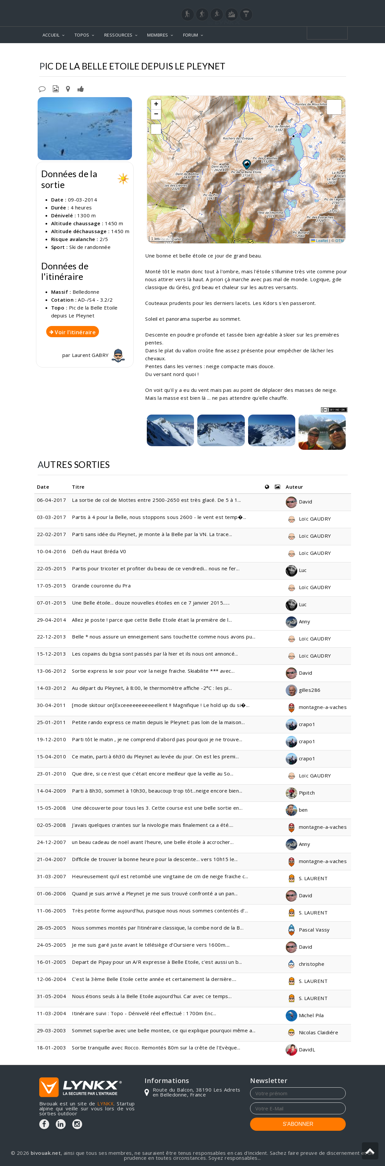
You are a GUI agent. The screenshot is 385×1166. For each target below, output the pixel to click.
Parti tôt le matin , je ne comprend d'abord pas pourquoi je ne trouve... (157, 739)
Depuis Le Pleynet (320, 53)
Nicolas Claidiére (312, 1032)
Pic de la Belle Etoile (261, 53)
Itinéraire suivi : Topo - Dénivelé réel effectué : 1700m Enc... (144, 1013)
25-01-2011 (51, 722)
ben (297, 809)
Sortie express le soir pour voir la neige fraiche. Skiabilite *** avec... (153, 670)
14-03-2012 (51, 688)
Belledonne (211, 53)
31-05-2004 (51, 996)
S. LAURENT (307, 878)
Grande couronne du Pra (101, 585)
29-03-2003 (51, 1030)
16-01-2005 (51, 962)
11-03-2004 (51, 1013)
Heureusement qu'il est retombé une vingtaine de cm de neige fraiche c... (160, 876)
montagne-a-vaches (316, 707)
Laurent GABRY (99, 355)
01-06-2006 (51, 893)
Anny (298, 621)
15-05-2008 (51, 807)
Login (313, 6)
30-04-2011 (51, 705)
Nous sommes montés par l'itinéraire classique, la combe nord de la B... (157, 927)
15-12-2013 (51, 653)
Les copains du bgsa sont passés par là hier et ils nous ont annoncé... (155, 653)
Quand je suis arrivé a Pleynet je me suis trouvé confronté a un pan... (155, 893)
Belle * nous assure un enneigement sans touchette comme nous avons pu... (163, 636)
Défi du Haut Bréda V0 (99, 551)
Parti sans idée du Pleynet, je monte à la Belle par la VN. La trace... (152, 534)
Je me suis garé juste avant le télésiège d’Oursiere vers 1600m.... (151, 944)
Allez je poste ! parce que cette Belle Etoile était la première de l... (152, 619)
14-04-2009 (51, 790)
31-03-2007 (51, 876)
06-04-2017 (51, 500)
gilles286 (303, 690)
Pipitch (300, 792)
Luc (296, 570)
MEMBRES (157, 35)
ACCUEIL (51, 35)
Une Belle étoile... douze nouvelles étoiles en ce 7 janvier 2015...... (151, 602)
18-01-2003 (51, 1047)
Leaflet (319, 241)
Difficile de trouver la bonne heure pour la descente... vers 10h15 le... (155, 859)
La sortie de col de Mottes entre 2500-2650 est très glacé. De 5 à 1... (156, 500)
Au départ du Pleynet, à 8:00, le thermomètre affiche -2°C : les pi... (152, 688)
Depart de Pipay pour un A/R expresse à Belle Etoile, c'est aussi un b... (157, 962)
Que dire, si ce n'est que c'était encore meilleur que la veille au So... (152, 773)
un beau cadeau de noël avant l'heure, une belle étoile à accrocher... (153, 842)
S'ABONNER (298, 1124)
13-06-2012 (51, 670)
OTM (340, 241)
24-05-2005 (51, 944)
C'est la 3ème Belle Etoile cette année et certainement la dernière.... (154, 979)
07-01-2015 (51, 602)
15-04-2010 (51, 756)
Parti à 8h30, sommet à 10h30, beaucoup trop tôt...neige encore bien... (157, 790)
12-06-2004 (51, 979)
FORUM (190, 35)
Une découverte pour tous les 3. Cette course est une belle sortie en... (157, 807)
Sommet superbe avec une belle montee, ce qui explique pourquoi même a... (163, 1030)
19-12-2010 (51, 739)
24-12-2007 (51, 842)
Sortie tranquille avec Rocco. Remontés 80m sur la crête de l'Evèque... (156, 1047)
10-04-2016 (51, 551)
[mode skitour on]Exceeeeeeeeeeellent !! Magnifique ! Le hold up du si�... (160, 705)
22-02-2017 (51, 534)
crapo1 (300, 724)
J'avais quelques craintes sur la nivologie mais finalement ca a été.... (152, 825)
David (299, 501)
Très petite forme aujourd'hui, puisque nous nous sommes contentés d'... (160, 910)
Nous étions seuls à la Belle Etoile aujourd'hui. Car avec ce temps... (152, 996)
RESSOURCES (118, 35)
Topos (179, 53)
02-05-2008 (51, 825)
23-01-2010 (51, 773)
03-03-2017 (51, 517)
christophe (305, 964)
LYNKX (105, 1103)
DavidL (300, 1049)
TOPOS (82, 35)
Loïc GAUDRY (308, 518)
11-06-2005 (51, 910)
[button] (246, 164)
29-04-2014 (51, 619)
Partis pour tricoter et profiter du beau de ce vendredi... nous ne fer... (156, 568)
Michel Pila (305, 1015)
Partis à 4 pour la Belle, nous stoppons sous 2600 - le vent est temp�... (159, 517)
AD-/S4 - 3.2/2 (95, 299)
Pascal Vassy (308, 929)
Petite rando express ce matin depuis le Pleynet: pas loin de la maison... (158, 722)
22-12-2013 (51, 636)
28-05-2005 (51, 927)
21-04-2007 (51, 859)
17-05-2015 (51, 585)
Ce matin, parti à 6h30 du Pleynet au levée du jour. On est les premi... (155, 756)
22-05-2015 (51, 568)
